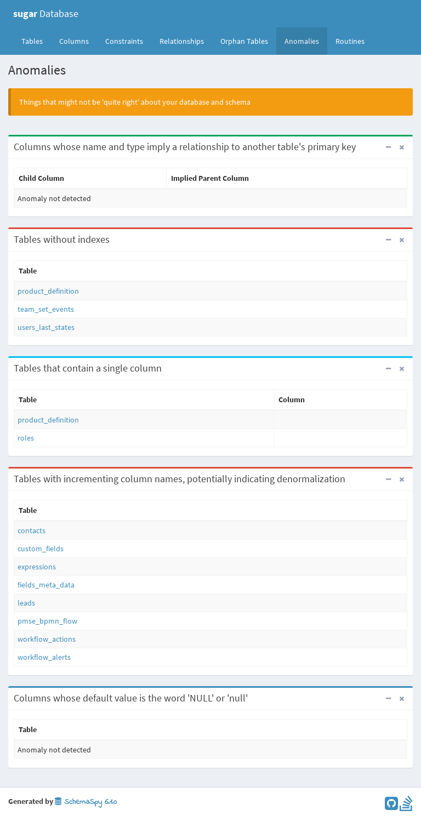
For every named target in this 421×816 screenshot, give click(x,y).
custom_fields (41, 548)
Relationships (182, 41)
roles (26, 438)
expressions (37, 567)
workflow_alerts (44, 657)
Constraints (124, 41)
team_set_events (46, 309)
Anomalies (302, 41)
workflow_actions (47, 639)
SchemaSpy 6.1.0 (86, 802)
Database (45, 13)
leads (26, 603)
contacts (31, 530)
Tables (36, 40)
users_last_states (46, 327)
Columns (74, 41)
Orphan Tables (244, 41)
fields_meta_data (46, 585)
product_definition (48, 291)
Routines (350, 41)
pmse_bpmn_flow (47, 621)
